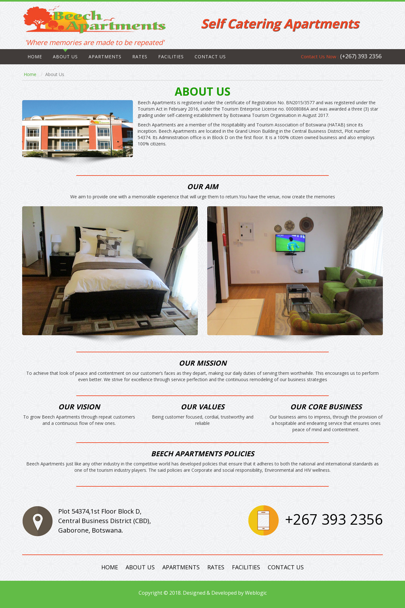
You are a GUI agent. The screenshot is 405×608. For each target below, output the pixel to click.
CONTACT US (210, 57)
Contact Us (286, 567)
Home (35, 57)
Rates (139, 57)
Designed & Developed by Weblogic (225, 592)
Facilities (171, 57)
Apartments (105, 57)
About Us (65, 57)
